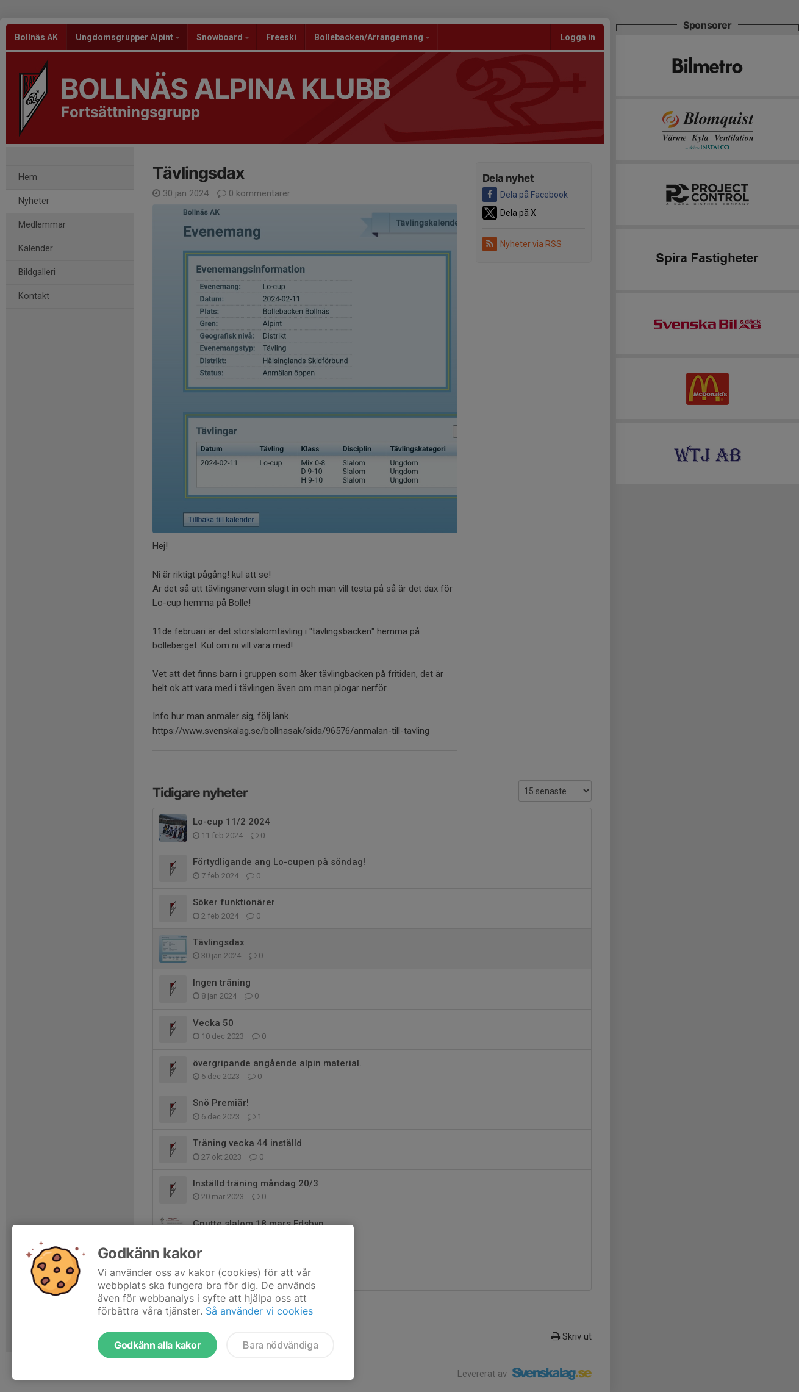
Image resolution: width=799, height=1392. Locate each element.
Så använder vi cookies (259, 1311)
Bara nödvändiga (280, 1345)
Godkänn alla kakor (157, 1345)
